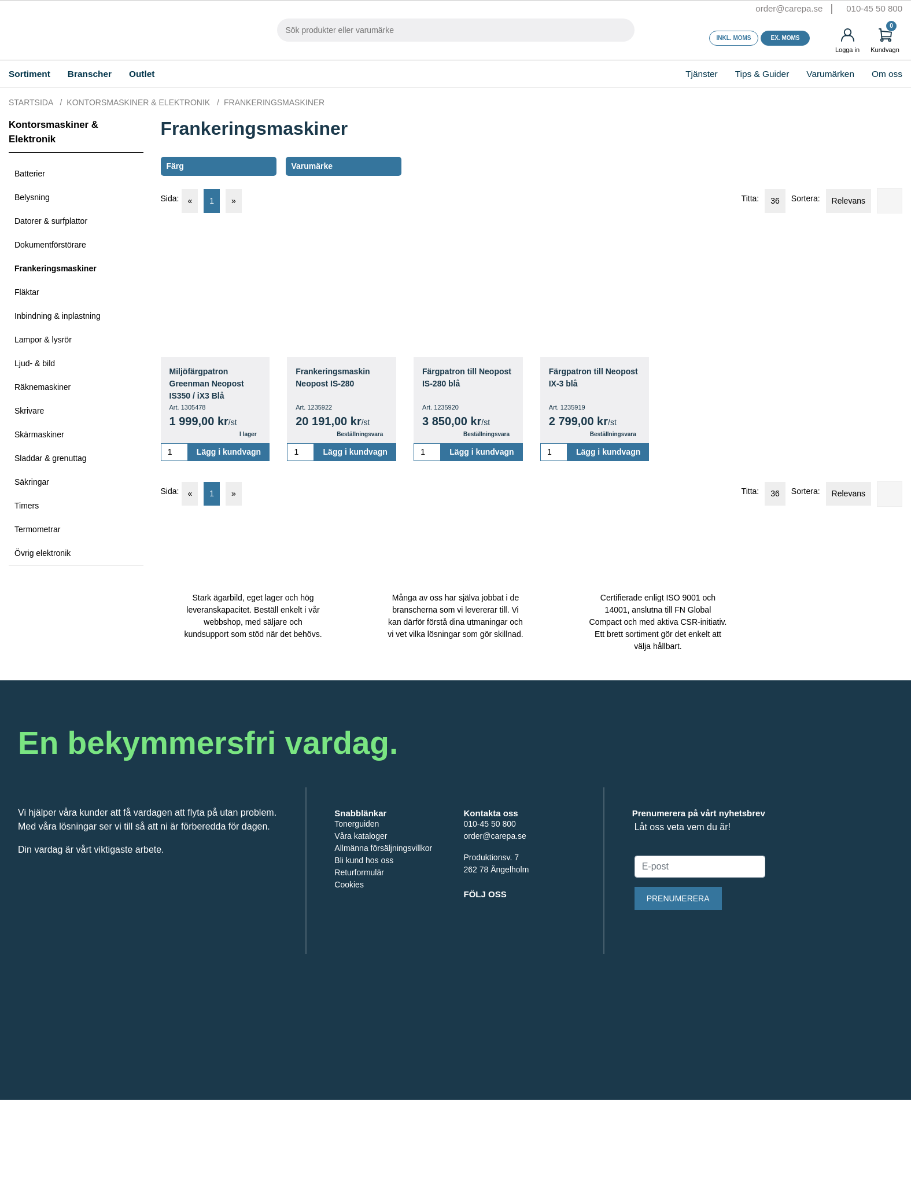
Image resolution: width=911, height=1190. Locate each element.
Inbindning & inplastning (59, 316)
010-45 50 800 (872, 8)
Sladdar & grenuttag (52, 458)
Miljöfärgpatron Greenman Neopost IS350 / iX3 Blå (210, 383)
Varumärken (816, 74)
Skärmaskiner (39, 434)
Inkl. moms (734, 38)
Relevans (844, 201)
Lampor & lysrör (45, 339)
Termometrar (39, 529)
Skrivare (29, 411)
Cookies (349, 968)
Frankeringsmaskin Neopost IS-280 (335, 377)
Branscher (112, 74)
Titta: (731, 198)
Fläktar (27, 292)
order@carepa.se (771, 8)
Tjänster (662, 74)
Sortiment (38, 74)
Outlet (173, 74)
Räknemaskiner (43, 387)
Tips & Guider (737, 74)
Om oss (881, 74)
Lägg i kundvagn (228, 452)
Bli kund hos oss (365, 943)
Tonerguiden (357, 907)
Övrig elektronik (43, 553)
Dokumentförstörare (54, 245)
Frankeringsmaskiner (58, 268)
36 (761, 201)
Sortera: (797, 198)
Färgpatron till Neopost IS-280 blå (461, 377)
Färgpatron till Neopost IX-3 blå (584, 377)
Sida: (169, 198)
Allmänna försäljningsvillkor (385, 931)
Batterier (31, 173)
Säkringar (31, 482)
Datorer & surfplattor (55, 221)
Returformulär (361, 955)
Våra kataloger (361, 919)
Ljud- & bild (35, 363)
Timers (27, 505)
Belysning (32, 197)
